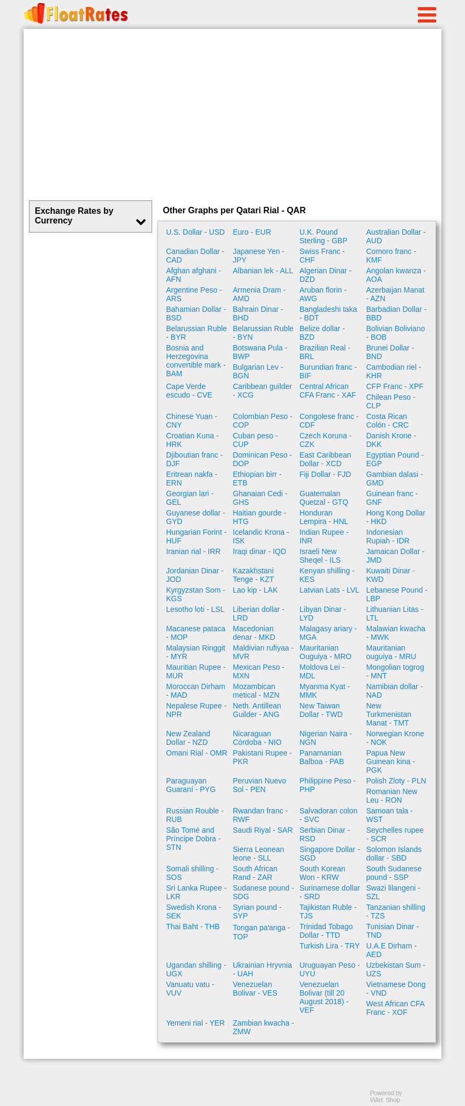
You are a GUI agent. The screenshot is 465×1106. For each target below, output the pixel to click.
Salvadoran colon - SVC (328, 815)
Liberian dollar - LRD (259, 613)
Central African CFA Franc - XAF (327, 390)
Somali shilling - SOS (192, 872)
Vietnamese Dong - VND (396, 988)
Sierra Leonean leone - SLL (258, 853)
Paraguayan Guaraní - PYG (191, 785)
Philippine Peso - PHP (327, 785)
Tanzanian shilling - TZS (396, 911)
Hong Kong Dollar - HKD (396, 517)
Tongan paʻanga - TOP (261, 932)
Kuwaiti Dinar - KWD (390, 575)
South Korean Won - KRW (322, 872)
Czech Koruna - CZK (325, 440)
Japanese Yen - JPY (259, 255)
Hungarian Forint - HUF (196, 536)
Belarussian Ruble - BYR (196, 332)
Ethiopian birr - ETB (257, 478)
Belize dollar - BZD (322, 332)
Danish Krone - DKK (391, 440)
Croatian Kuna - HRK (192, 440)
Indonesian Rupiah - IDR (388, 536)
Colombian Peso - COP (262, 420)
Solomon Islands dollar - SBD (394, 853)
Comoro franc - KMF (391, 255)
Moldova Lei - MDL (321, 671)
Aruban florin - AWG (323, 294)
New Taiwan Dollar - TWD (321, 710)
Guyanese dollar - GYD (196, 517)
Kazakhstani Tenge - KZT (253, 575)
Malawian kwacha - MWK (396, 632)
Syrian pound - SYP (257, 911)
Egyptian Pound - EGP (395, 459)
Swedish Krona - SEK (193, 911)
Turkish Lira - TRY (329, 945)
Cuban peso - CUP (255, 440)
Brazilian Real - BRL (324, 352)
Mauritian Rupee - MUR (196, 671)
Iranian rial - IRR (193, 551)
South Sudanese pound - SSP (394, 872)
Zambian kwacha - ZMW (263, 1027)
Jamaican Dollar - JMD (395, 555)
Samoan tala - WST (389, 815)
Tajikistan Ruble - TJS (328, 911)
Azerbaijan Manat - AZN (395, 294)
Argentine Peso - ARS (194, 294)
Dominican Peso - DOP (262, 459)
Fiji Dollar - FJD (325, 474)
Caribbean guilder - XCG (262, 390)
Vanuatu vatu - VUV (190, 988)
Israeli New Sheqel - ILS (320, 555)
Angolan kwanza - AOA (396, 274)
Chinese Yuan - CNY (191, 420)
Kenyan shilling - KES (327, 575)
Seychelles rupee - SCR (395, 834)
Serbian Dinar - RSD (324, 834)
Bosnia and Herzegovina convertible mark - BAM (196, 360)
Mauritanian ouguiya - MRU (391, 652)
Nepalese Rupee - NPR (196, 710)
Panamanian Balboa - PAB (321, 757)
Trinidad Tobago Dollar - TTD (326, 930)
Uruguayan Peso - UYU (329, 969)
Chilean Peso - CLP (391, 401)
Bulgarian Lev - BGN (258, 371)
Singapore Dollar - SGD (329, 853)
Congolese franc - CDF (329, 420)
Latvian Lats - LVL (329, 590)
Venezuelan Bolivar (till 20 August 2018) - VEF (324, 997)
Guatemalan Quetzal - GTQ (323, 497)
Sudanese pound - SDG (263, 892)
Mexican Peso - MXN (258, 671)
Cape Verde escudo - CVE (189, 390)
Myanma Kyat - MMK (324, 690)
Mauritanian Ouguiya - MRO (325, 652)
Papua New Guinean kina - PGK (390, 761)
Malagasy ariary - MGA (328, 632)
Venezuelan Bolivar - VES (255, 988)
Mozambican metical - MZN (256, 690)
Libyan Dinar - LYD (322, 613)
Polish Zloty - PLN (396, 780)
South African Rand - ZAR (255, 872)
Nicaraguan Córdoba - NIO (257, 737)
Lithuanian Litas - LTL (395, 613)
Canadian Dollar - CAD (195, 255)
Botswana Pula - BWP (260, 352)
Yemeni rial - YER (195, 1023)
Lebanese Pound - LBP (397, 594)
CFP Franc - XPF (395, 386)
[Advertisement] (232, 115)
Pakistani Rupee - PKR (262, 757)
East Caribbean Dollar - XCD (325, 459)
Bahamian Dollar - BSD (196, 313)
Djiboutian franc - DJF (194, 459)
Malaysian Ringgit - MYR (196, 652)
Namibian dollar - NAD (394, 690)
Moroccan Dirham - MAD (195, 690)
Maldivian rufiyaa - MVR (263, 652)
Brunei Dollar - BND (390, 352)
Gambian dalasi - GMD (394, 478)
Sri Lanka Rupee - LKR (196, 892)
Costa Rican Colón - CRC (387, 420)
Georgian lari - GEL (190, 497)
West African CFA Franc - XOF (395, 1008)
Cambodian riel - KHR (394, 371)
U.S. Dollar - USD (195, 232)
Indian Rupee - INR (324, 536)
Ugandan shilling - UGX (196, 969)
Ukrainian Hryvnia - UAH (262, 969)
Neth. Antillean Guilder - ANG (257, 710)
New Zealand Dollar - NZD (188, 737)
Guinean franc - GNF (392, 497)
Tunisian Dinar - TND (392, 930)
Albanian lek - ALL (263, 270)
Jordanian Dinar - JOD (194, 575)
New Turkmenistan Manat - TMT (388, 714)
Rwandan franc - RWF (260, 815)
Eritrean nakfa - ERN (192, 478)
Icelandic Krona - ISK (261, 536)
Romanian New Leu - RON (392, 795)
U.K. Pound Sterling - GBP (323, 236)
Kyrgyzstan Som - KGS (195, 594)
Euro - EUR (252, 232)
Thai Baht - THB (193, 926)
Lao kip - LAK (255, 590)
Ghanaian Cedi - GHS (260, 497)
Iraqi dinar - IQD (260, 551)
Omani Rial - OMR (196, 753)
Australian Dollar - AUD (396, 236)
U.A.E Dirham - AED (391, 950)
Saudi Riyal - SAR (263, 830)
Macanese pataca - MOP (196, 632)
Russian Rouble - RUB (194, 815)
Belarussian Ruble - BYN (263, 332)
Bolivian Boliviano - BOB (395, 332)
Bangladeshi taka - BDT (328, 313)
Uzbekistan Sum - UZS (395, 969)
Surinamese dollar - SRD (329, 892)
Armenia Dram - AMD (259, 294)
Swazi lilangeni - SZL (393, 892)
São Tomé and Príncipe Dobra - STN (193, 838)
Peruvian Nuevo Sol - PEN (260, 785)
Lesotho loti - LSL (195, 609)
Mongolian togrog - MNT (395, 671)
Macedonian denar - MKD (254, 632)
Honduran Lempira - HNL (323, 517)
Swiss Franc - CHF (322, 255)
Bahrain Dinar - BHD (258, 313)
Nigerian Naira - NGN (325, 737)
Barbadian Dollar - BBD (396, 313)
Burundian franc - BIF (328, 371)
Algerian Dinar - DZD (325, 274)
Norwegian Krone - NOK (395, 737)
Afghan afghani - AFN (193, 274)
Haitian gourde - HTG (260, 517)
